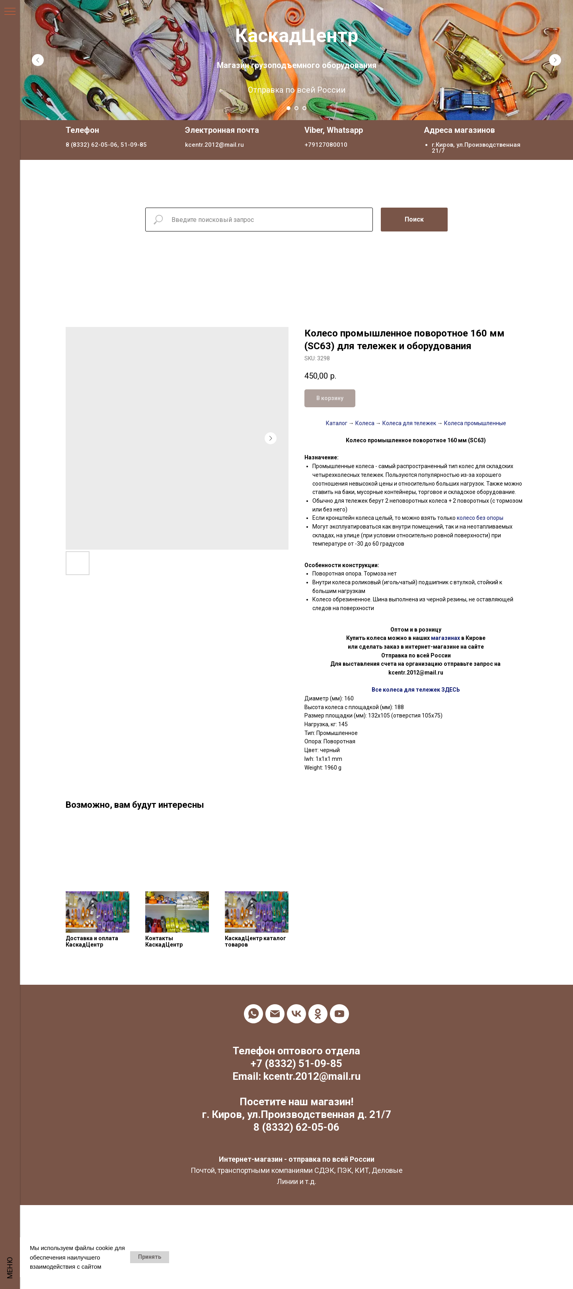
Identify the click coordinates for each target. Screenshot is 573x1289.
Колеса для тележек (408, 423)
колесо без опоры (479, 518)
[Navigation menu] (10, 12)
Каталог (336, 423)
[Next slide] (555, 60)
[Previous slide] (38, 60)
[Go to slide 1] (288, 108)
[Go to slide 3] (304, 108)
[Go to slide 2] (296, 108)
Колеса (364, 423)
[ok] (317, 1013)
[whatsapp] (253, 1013)
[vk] (296, 1013)
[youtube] (339, 1013)
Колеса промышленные (474, 423)
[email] (275, 1013)
